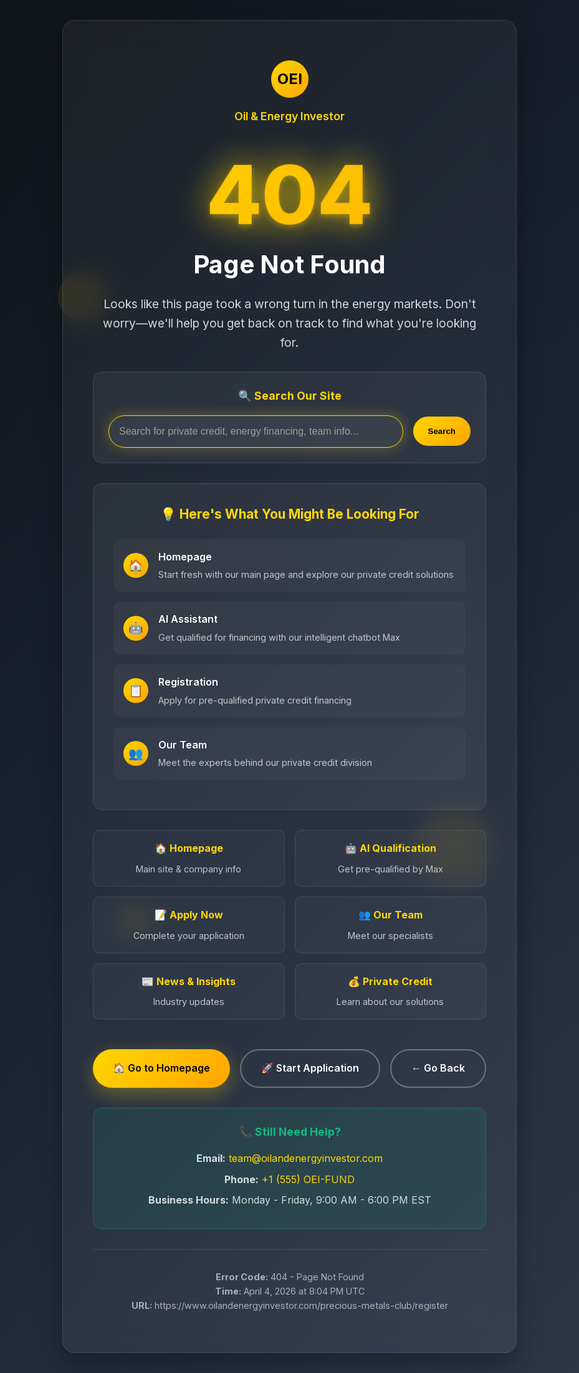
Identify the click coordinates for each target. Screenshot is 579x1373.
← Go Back (438, 1068)
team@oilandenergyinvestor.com (306, 1158)
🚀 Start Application (310, 1068)
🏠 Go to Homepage (161, 1068)
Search (442, 431)
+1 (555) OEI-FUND (308, 1179)
